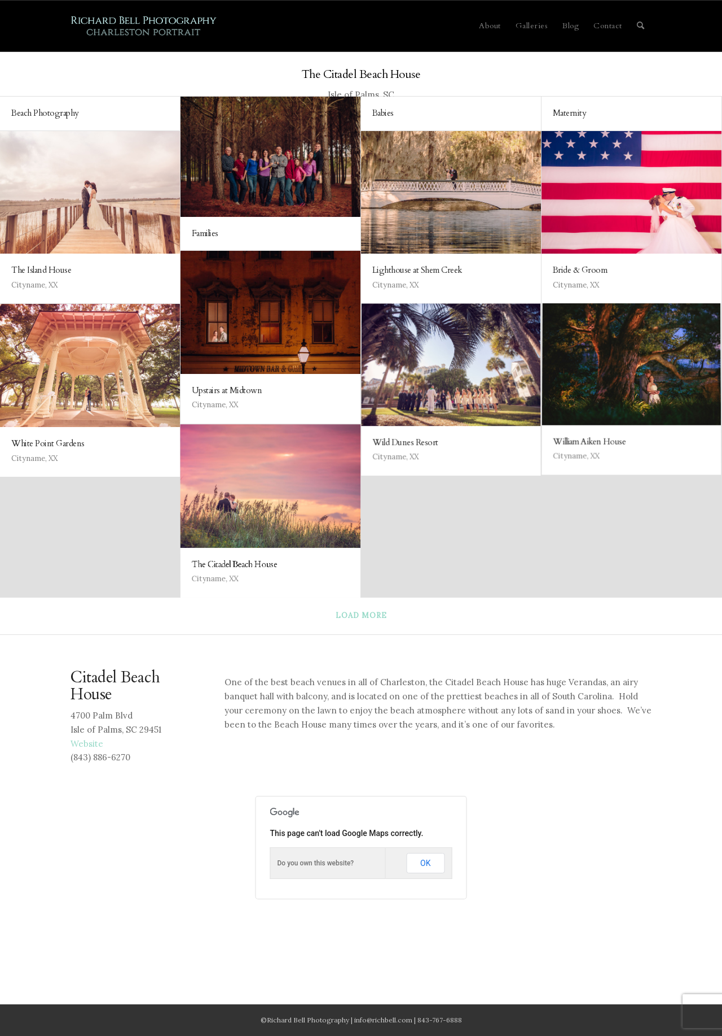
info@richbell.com (383, 1020)
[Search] (640, 26)
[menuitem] (490, 26)
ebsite (87, 743)
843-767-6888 (439, 1020)
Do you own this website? (316, 863)
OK (425, 863)
